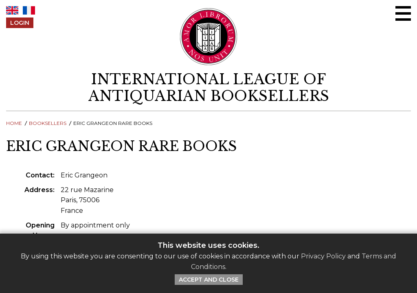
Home (14, 123)
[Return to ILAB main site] (208, 36)
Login (19, 22)
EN (12, 10)
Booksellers (47, 123)
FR (29, 10)
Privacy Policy (323, 256)
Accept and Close (209, 279)
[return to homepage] (208, 88)
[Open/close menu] (403, 13)
